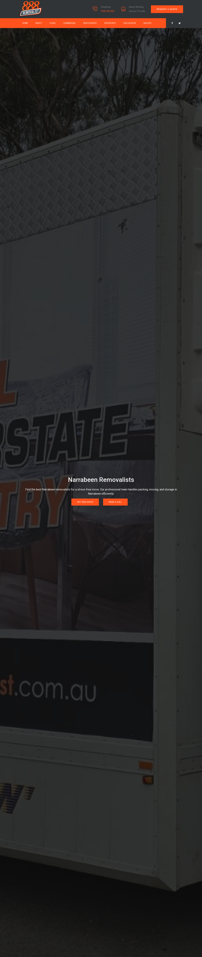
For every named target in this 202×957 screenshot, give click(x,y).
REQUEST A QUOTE (167, 9)
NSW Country (90, 23)
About (38, 23)
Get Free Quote (85, 502)
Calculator (129, 23)
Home (25, 23)
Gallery (147, 23)
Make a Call (115, 502)
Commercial (69, 23)
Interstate (110, 23)
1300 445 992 (107, 11)
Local (53, 23)
